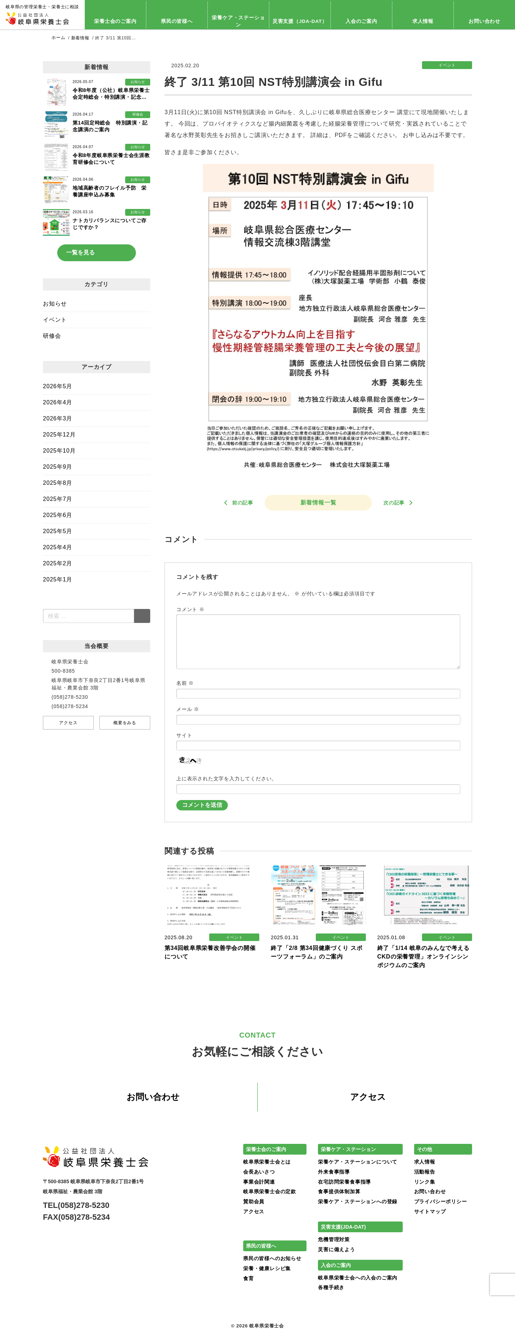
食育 (248, 1278)
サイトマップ (430, 1211)
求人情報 (422, 21)
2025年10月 (59, 451)
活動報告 (424, 1172)
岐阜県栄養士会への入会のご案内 (357, 1278)
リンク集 (424, 1182)
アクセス (68, 722)
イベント (55, 320)
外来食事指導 (334, 1172)
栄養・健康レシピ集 (267, 1268)
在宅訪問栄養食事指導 (344, 1182)
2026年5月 (57, 386)
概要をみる (124, 722)
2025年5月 (57, 531)
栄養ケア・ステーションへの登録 (357, 1201)
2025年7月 (57, 499)
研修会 (52, 336)
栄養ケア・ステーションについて (357, 1162)
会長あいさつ (259, 1172)
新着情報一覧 (318, 502)
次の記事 (393, 502)
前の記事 (242, 502)
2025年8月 (57, 483)
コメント (190, 609)
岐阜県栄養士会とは (267, 1162)
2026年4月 (57, 402)
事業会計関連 (259, 1182)
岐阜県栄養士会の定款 (269, 1192)
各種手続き (331, 1288)
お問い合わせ (153, 1097)
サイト (184, 735)
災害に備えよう (336, 1249)
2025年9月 (57, 467)
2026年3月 (57, 418)
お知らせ (55, 304)
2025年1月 (57, 579)
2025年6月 (57, 515)
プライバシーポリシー (440, 1201)
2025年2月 (57, 563)
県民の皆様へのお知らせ (272, 1259)
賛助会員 (253, 1201)
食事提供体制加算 (339, 1192)
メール (187, 709)
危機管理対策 (334, 1240)
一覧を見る (80, 252)
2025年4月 (57, 547)
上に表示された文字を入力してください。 (226, 778)
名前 (185, 683)
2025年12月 (59, 435)
